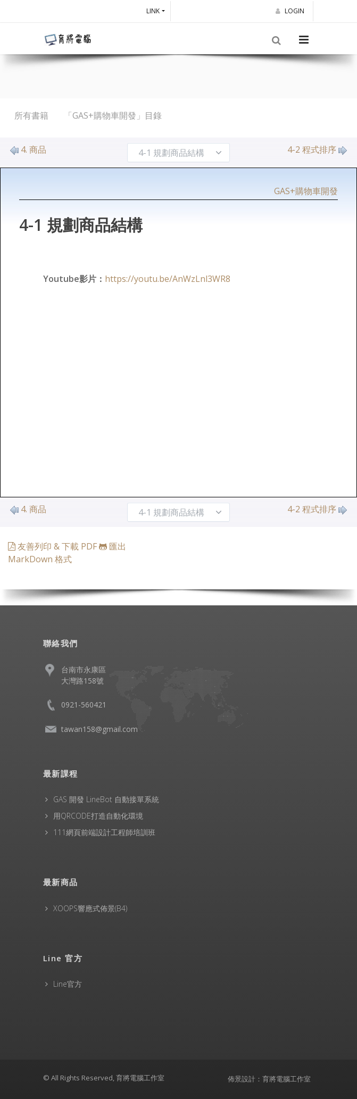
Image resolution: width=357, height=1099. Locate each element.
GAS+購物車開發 (306, 191)
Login (292, 10)
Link (153, 10)
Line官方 (67, 984)
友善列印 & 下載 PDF (53, 546)
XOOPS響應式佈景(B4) (90, 908)
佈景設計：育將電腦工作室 (269, 1079)
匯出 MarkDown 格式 (67, 552)
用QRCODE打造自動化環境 (98, 816)
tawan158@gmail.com (99, 729)
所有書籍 (31, 115)
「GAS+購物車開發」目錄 (113, 115)
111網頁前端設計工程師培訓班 (104, 832)
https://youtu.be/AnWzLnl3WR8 (167, 279)
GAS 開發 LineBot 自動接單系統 (106, 799)
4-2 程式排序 (317, 149)
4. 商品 (28, 149)
